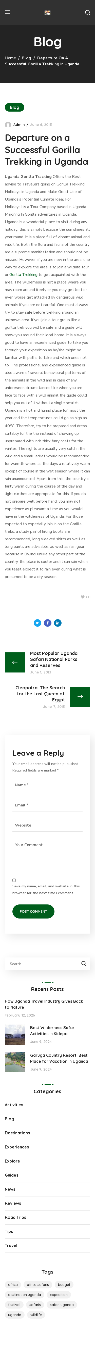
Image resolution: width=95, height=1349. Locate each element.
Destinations (17, 1132)
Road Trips (15, 1217)
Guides (11, 1175)
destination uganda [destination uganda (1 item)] (24, 1294)
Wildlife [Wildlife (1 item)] (36, 1315)
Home (10, 58)
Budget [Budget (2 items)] (64, 1284)
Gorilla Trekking (23, 274)
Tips (9, 1231)
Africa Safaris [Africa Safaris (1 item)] (38, 1284)
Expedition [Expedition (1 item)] (59, 1294)
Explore (12, 1161)
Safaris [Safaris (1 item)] (35, 1305)
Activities (14, 1104)
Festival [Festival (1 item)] (14, 1305)
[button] (87, 12)
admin (19, 124)
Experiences (17, 1146)
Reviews (13, 1203)
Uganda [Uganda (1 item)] (14, 1315)
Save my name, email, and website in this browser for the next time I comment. (46, 889)
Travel (11, 1245)
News (10, 1189)
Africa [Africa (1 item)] (13, 1284)
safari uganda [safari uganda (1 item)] (62, 1305)
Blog (26, 58)
